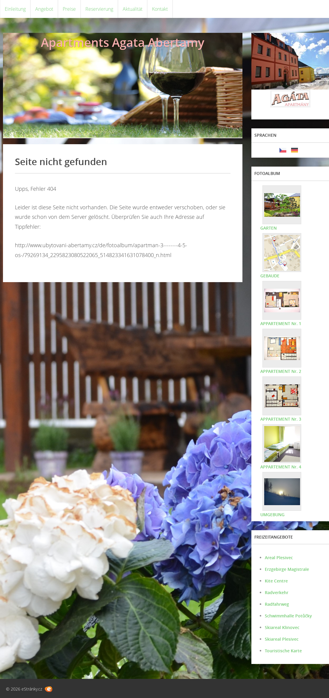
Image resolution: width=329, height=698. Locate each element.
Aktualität (132, 9)
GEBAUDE (269, 276)
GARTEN (268, 228)
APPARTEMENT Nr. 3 (280, 419)
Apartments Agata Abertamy (122, 42)
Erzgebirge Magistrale (287, 569)
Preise (69, 9)
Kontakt (160, 9)
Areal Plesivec (279, 557)
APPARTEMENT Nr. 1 (280, 323)
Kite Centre (276, 581)
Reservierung (99, 9)
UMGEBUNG (272, 514)
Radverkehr (276, 592)
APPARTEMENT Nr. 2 (280, 371)
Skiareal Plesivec (282, 639)
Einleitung (15, 9)
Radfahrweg (277, 604)
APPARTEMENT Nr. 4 (280, 467)
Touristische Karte (283, 651)
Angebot (44, 9)
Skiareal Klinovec (282, 627)
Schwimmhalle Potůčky (288, 616)
